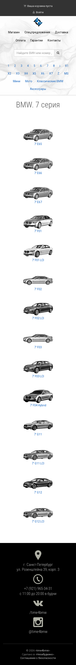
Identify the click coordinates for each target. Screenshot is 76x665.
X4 (26, 73)
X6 (42, 73)
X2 (9, 73)
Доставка (61, 32)
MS (66, 73)
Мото (28, 81)
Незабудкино (45, 654)
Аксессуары (38, 89)
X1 (67, 65)
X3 (17, 73)
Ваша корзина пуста (39, 6)
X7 (51, 73)
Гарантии (36, 40)
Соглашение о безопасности (38, 658)
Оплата (21, 40)
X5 (34, 73)
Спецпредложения (37, 32)
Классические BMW (50, 81)
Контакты (54, 40)
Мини (16, 81)
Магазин (14, 32)
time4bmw (42, 650)
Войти (40, 12)
